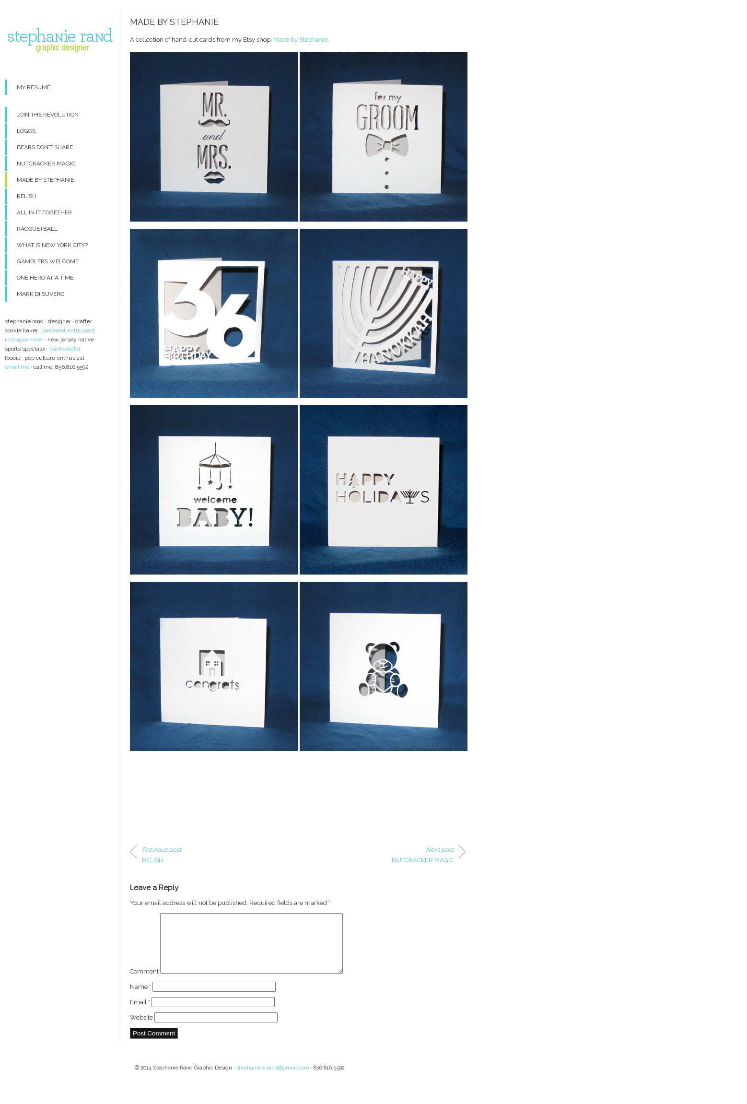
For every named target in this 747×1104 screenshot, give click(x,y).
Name (140, 998)
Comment (144, 983)
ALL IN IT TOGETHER (44, 212)
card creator (65, 348)
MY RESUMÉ (33, 87)
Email (140, 1013)
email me (17, 367)
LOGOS (26, 131)
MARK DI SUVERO (40, 294)
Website (141, 1029)
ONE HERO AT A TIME (45, 277)
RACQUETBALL (37, 228)
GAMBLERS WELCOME (48, 261)
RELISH (26, 196)
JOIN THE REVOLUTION (48, 114)
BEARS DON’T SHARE (45, 147)
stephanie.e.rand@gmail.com (272, 1079)
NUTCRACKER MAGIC (46, 163)
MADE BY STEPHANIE (45, 179)
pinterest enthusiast (68, 330)
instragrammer (24, 339)
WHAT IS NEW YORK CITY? (52, 245)
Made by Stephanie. (301, 39)
